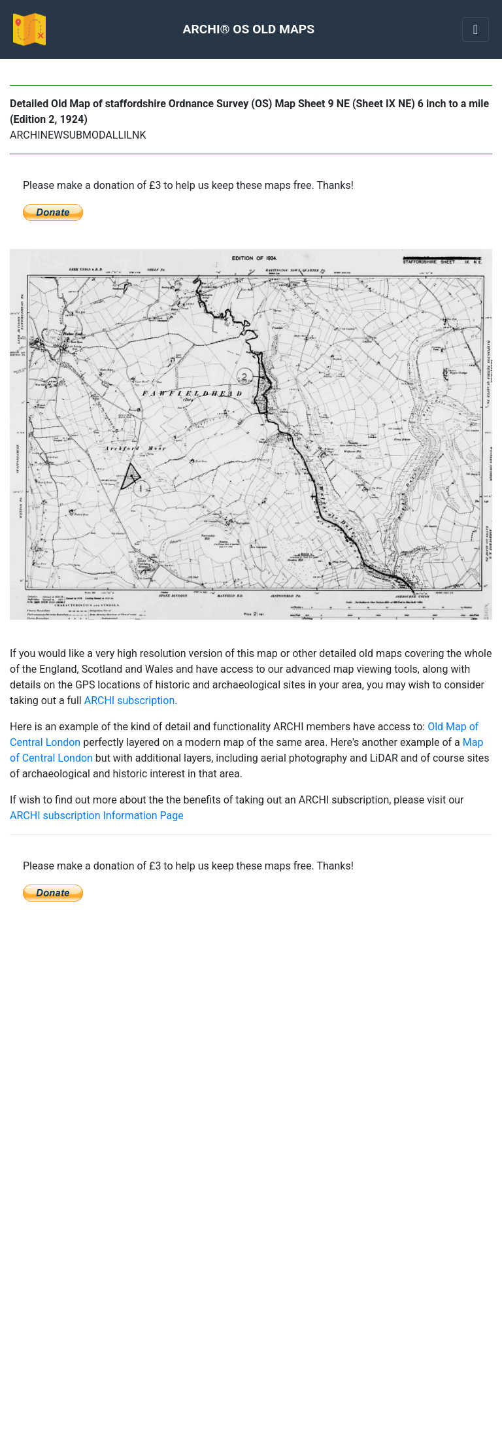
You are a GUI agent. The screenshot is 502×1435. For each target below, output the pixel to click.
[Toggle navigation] (475, 29)
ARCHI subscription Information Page (97, 815)
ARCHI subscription (129, 700)
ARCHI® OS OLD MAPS (248, 29)
